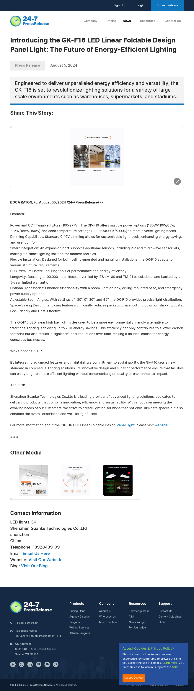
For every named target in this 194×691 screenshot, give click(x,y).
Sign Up (119, 5)
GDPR (175, 667)
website (161, 425)
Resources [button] (148, 20)
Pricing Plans (77, 611)
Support (165, 603)
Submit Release (167, 5)
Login (141, 5)
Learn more (170, 662)
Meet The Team (108, 622)
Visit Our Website (45, 560)
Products (76, 603)
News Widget (137, 622)
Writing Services (79, 627)
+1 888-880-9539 (26, 623)
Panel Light (126, 425)
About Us (105, 611)
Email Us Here (36, 554)
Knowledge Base (139, 611)
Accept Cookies (134, 677)
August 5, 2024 (63, 65)
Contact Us (173, 20)
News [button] (127, 20)
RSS (131, 617)
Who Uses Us (107, 617)
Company (106, 603)
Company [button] (91, 20)
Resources (137, 603)
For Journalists (138, 627)
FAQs (162, 622)
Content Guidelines (170, 617)
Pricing (112, 20)
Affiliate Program (79, 633)
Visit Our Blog (34, 566)
